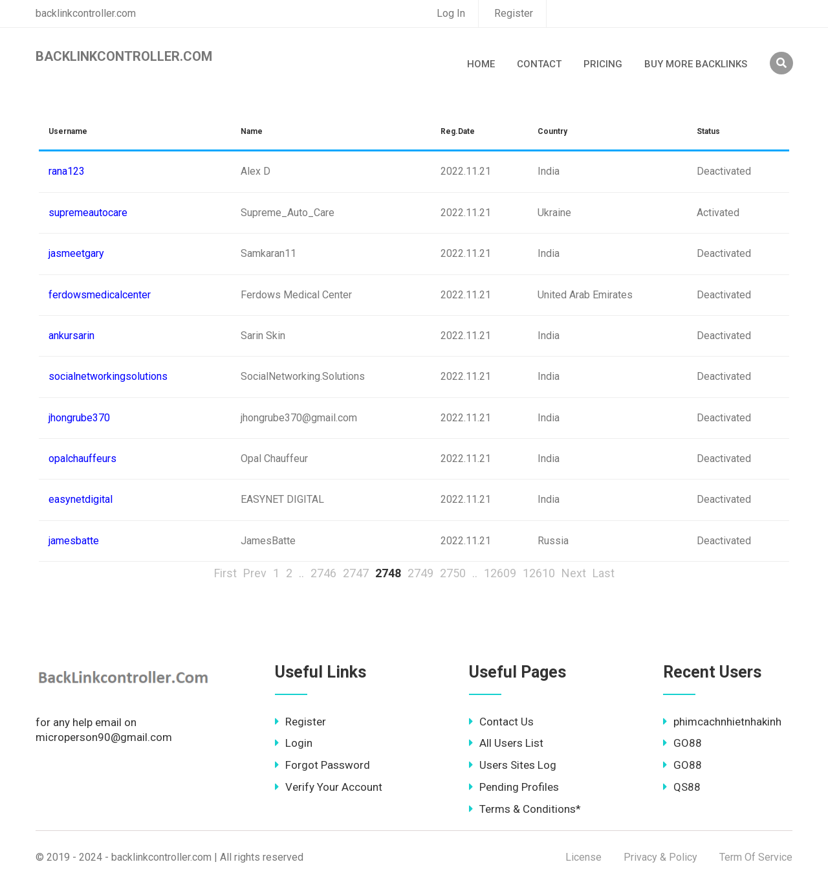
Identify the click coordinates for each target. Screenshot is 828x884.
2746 (323, 573)
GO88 (682, 742)
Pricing (602, 64)
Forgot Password (322, 764)
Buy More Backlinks (695, 64)
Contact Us (501, 721)
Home (481, 64)
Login (293, 742)
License (583, 857)
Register (513, 13)
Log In (451, 13)
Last (604, 573)
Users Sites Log (512, 764)
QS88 (682, 786)
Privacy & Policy (660, 857)
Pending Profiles (514, 786)
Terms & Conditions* (525, 808)
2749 (420, 573)
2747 (356, 573)
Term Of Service (755, 857)
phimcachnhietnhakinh (722, 721)
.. (301, 573)
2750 (453, 573)
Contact (539, 64)
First (225, 573)
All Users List (506, 742)
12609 (500, 573)
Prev (255, 573)
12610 (539, 573)
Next (573, 573)
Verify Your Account (328, 786)
